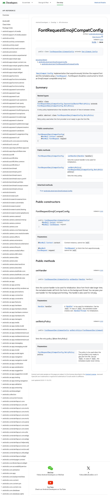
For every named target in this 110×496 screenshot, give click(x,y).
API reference (9, 11)
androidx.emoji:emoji (96, 34)
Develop (53, 22)
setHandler (72, 156)
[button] (14, 31)
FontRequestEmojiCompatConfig (62, 52)
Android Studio (100, 3)
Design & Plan (44, 3)
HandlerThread (80, 311)
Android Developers (42, 22)
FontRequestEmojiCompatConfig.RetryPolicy (55, 106)
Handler (81, 156)
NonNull (45, 136)
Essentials (26, 3)
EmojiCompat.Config (89, 52)
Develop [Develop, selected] (60, 3)
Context (52, 136)
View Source (96, 37)
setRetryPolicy (74, 167)
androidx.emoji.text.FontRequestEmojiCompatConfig (60, 64)
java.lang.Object (41, 60)
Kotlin (94, 42)
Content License (90, 374)
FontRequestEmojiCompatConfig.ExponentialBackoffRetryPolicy (63, 104)
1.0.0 (101, 39)
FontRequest (61, 76)
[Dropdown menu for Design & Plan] (51, 2)
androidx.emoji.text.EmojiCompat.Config (53, 62)
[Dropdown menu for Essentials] (33, 2)
